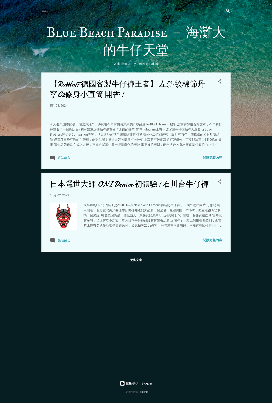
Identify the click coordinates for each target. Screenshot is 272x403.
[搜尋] (228, 11)
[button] (219, 82)
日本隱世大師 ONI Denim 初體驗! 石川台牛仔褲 (129, 293)
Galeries (144, 391)
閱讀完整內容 (212, 267)
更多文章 (136, 369)
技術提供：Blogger (136, 383)
